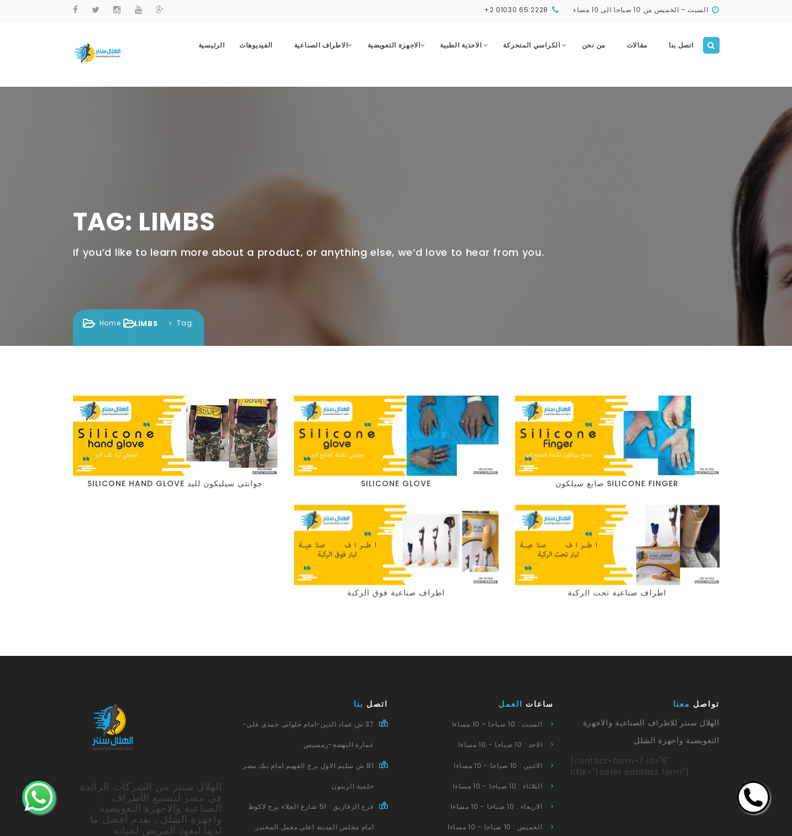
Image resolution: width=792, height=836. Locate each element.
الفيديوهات (255, 45)
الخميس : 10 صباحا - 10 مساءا (495, 827)
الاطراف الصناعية (323, 45)
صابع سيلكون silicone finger (617, 483)
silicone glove (396, 483)
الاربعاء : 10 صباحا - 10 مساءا (496, 806)
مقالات (637, 45)
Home (110, 323)
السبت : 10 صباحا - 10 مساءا (497, 724)
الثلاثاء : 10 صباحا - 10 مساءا (497, 786)
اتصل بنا (681, 45)
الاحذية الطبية (464, 45)
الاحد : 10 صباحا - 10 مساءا (500, 744)
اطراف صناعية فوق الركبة (359, 580)
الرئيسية (211, 45)
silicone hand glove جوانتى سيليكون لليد (175, 483)
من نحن (593, 45)
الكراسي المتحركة (535, 45)
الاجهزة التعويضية (397, 45)
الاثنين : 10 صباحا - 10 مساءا (498, 765)
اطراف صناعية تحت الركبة (580, 580)
